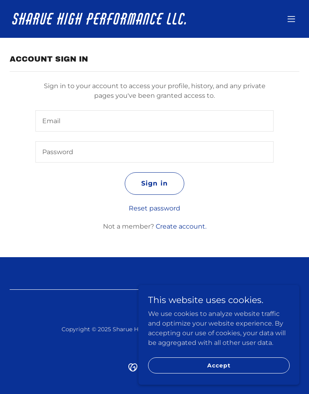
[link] (100, 22)
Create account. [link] (181, 226)
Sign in (154, 183)
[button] (291, 19)
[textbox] (154, 121)
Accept (218, 365)
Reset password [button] (154, 208)
